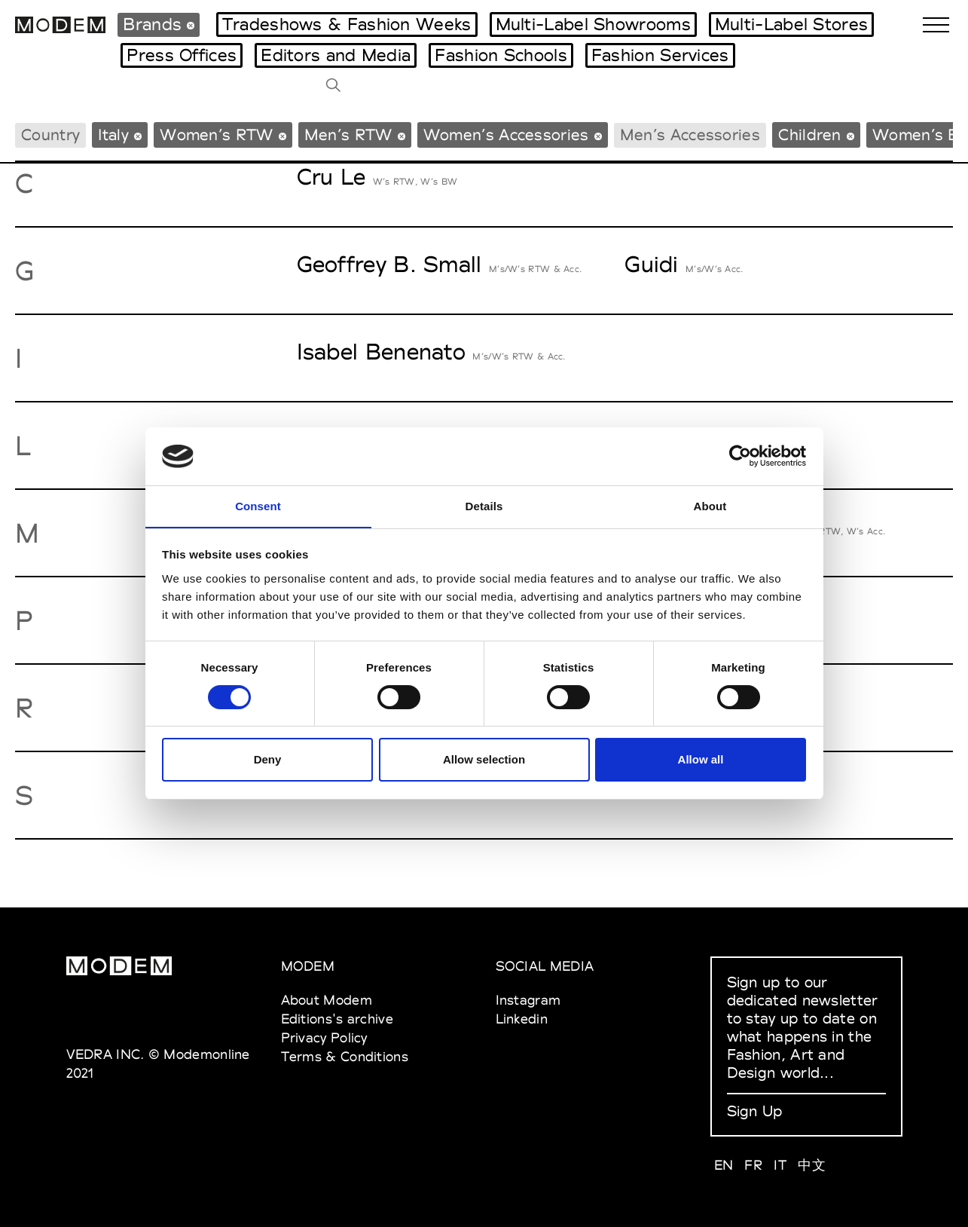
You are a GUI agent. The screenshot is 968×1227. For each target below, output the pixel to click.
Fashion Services (660, 55)
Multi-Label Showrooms (593, 24)
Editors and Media (336, 55)
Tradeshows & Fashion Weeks (347, 24)
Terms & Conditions (344, 1056)
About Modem (326, 1000)
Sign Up (755, 1111)
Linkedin (522, 1019)
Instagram (528, 1000)
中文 (812, 1165)
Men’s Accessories (690, 134)
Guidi (651, 264)
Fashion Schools (501, 55)
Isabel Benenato (381, 351)
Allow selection (484, 760)
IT (780, 1165)
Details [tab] (484, 505)
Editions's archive (337, 1019)
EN (724, 1165)
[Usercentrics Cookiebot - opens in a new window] (740, 456)
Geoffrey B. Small (389, 264)
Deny (268, 760)
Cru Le (331, 177)
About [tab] (710, 505)
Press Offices (182, 55)
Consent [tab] (258, 505)
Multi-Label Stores (791, 24)
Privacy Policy (324, 1037)
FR (753, 1165)
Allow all (701, 760)
